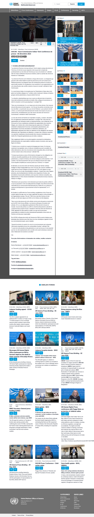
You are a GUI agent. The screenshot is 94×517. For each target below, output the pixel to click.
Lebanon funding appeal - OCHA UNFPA (20, 310)
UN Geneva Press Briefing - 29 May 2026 (19, 466)
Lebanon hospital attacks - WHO (46, 350)
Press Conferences (28, 10)
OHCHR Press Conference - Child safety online (46, 464)
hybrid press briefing (50, 322)
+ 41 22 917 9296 (23, 248)
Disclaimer (76, 508)
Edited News (14, 10)
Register (72, 4)
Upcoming (75, 10)
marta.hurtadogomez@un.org (37, 255)
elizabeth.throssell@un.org (36, 248)
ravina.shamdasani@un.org (40, 245)
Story (14, 60)
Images (49, 10)
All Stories (62, 508)
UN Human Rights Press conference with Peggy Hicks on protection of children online (72, 409)
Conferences (65, 10)
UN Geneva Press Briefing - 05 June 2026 (45, 312)
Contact (14, 515)
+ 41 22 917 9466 (24, 255)
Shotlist (22, 60)
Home (75, 497)
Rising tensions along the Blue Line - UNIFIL (71, 310)
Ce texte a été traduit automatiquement (23, 65)
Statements (40, 10)
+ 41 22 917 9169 (27, 245)
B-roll (56, 10)
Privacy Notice (29, 515)
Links (75, 502)
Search (76, 499)
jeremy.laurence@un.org (38, 252)
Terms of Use (77, 506)
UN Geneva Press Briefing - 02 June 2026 (71, 354)
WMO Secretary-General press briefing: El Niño (20, 410)
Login (81, 4)
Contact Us (76, 504)
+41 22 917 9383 (26, 252)
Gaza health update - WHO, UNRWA (70, 464)
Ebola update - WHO (42, 407)
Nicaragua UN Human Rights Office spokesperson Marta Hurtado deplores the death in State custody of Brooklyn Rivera (20, 353)
